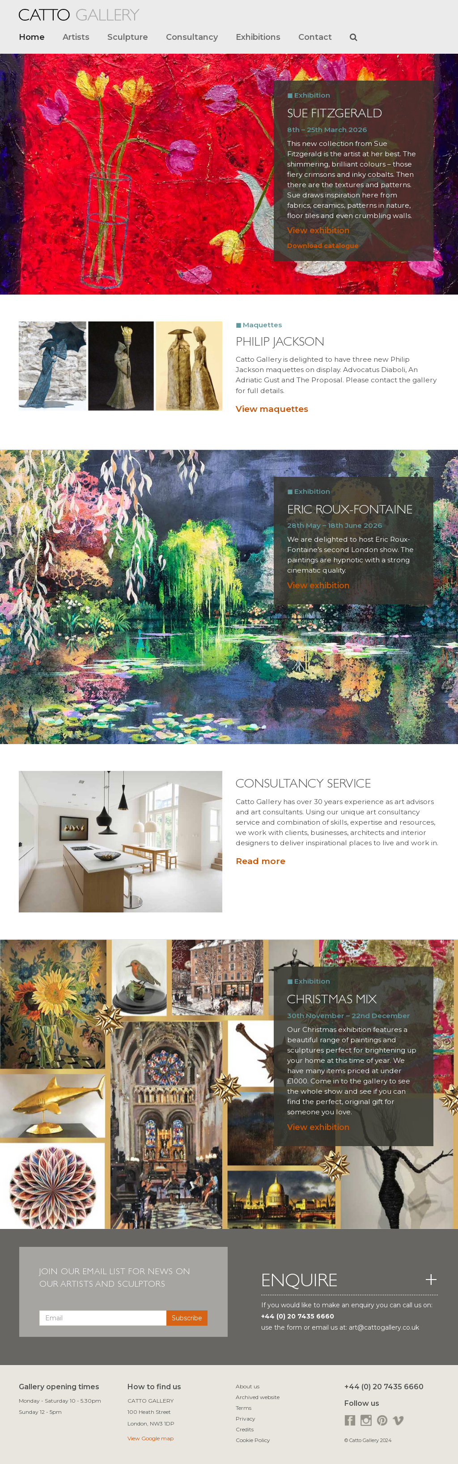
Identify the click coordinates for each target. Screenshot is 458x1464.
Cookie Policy (253, 1440)
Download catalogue (323, 246)
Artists (76, 37)
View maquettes (272, 409)
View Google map (150, 1438)
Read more (260, 861)
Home (32, 37)
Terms (243, 1407)
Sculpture (127, 37)
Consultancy (192, 37)
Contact (315, 37)
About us (247, 1386)
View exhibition (318, 230)
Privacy (245, 1418)
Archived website (258, 1397)
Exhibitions (258, 37)
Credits (245, 1429)
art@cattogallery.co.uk (384, 1327)
